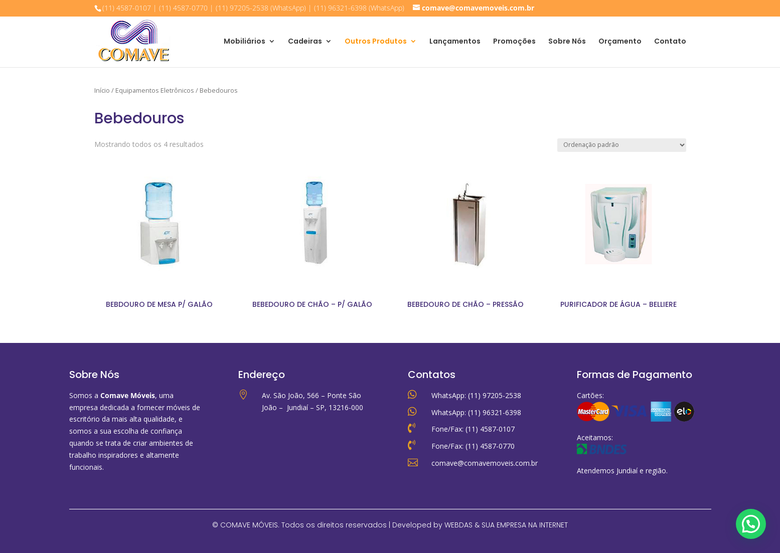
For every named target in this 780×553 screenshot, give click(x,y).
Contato (670, 42)
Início (102, 90)
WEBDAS (458, 525)
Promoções (514, 42)
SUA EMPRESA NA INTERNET (525, 525)
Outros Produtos (376, 42)
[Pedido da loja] (621, 145)
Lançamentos (455, 42)
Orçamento (620, 42)
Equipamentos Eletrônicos (154, 90)
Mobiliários (244, 42)
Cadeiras (305, 42)
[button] (751, 524)
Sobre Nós (567, 42)
